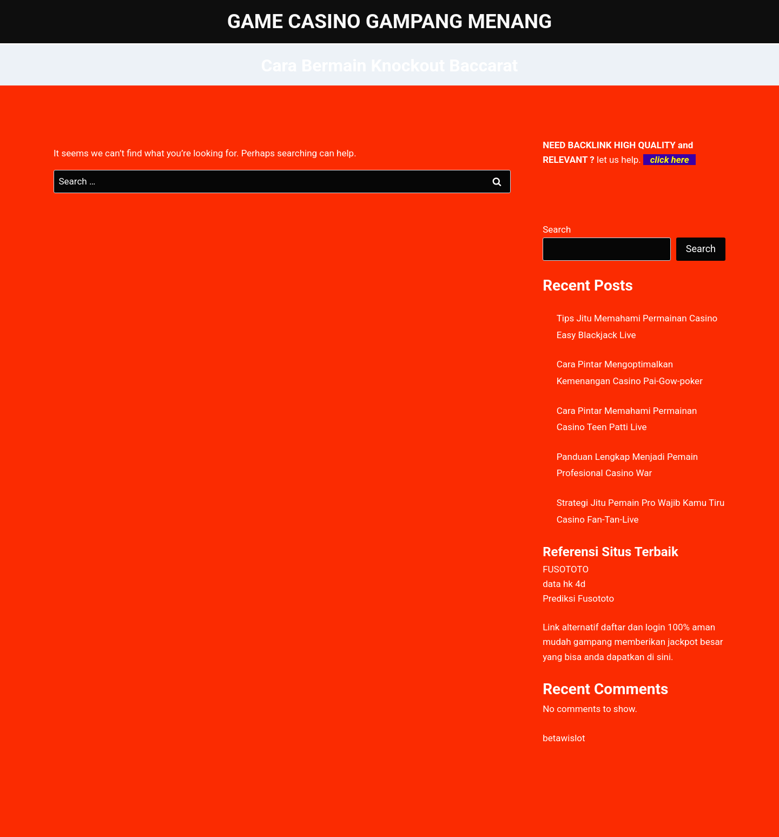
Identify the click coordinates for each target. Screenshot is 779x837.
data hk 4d (564, 583)
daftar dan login (633, 627)
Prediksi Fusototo (578, 598)
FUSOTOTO (566, 569)
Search (557, 229)
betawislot (564, 738)
